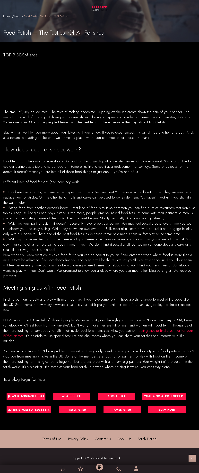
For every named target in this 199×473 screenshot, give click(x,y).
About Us (124, 438)
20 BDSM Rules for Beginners (29, 410)
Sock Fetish (116, 396)
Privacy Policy (78, 438)
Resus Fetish (77, 410)
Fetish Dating (147, 438)
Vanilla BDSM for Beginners (164, 396)
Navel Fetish (122, 410)
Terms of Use (51, 438)
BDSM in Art (167, 410)
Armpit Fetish (71, 396)
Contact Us (103, 438)
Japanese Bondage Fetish (26, 396)
